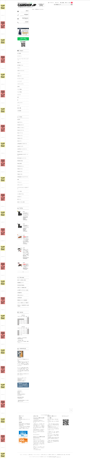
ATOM (69, 454)
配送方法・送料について (52, 454)
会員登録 (62, 2)
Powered (54, 456)
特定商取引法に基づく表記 (61, 454)
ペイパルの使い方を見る (37, 449)
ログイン (57, 2)
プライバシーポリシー (36, 454)
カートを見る (70, 2)
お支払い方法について (44, 454)
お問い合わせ (30, 454)
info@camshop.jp (20, 338)
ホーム (21, 454)
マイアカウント (51, 2)
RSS (67, 454)
